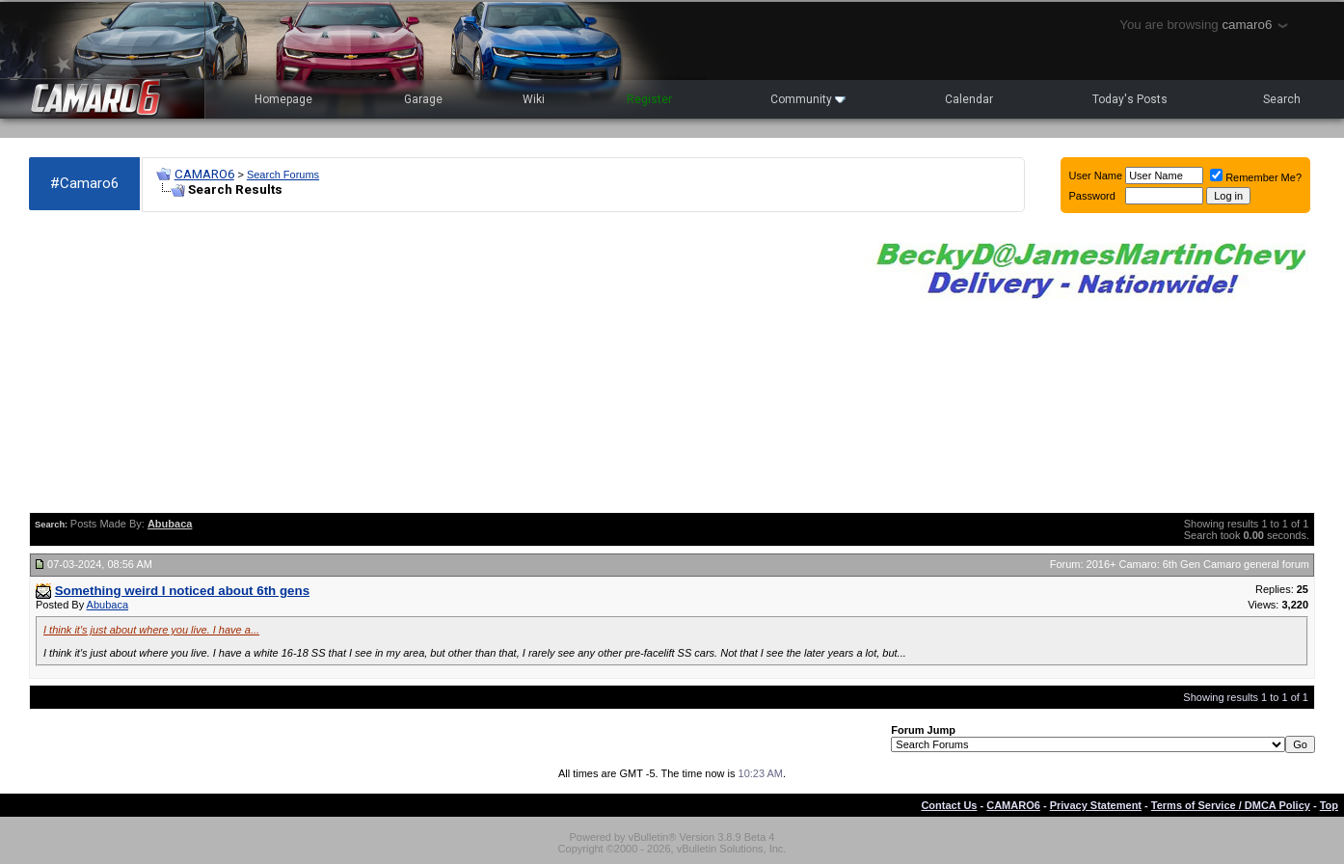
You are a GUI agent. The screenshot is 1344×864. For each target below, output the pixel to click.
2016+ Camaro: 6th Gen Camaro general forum (1198, 564)
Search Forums (283, 174)
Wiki (534, 99)
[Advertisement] (437, 363)
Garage (423, 99)
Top (1329, 805)
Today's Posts (1130, 99)
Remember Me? (1256, 177)
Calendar (969, 99)
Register (649, 99)
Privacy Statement (1096, 805)
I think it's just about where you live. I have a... (151, 629)
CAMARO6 (204, 174)
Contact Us (949, 805)
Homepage (283, 99)
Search (1282, 99)
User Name (1096, 175)
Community (808, 99)
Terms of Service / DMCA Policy (1230, 805)
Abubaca (107, 604)
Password (1092, 196)
